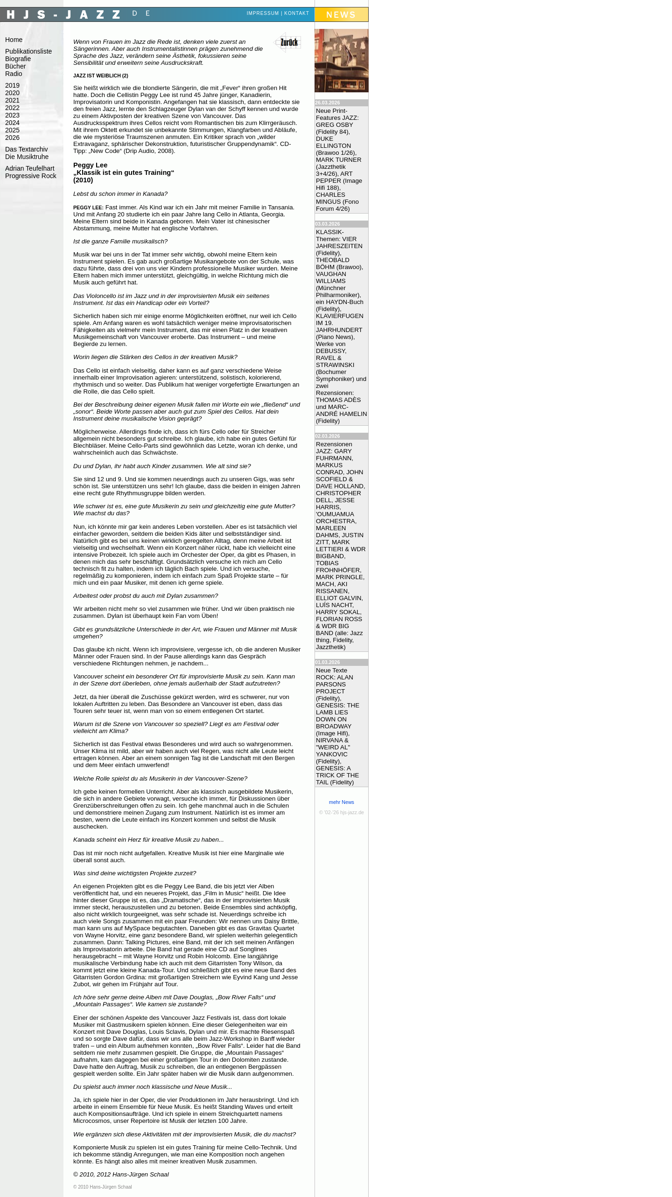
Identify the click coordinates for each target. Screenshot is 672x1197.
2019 (12, 85)
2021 (12, 100)
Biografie (18, 58)
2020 (12, 93)
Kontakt (296, 13)
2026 (12, 137)
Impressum (263, 13)
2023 (12, 115)
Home (13, 39)
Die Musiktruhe (27, 156)
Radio (13, 73)
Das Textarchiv (26, 149)
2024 (12, 122)
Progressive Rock (30, 176)
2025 (12, 130)
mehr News (341, 802)
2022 (12, 107)
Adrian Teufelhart (30, 168)
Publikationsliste (28, 51)
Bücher (15, 66)
